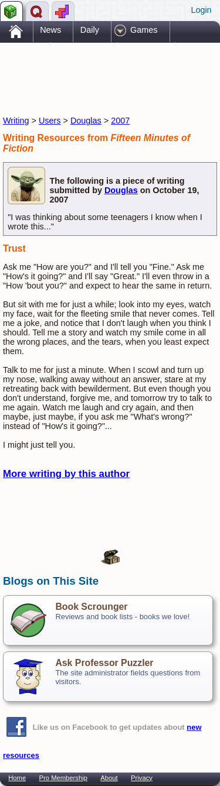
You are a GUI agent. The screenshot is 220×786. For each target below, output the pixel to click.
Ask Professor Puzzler (104, 663)
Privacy (142, 777)
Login (201, 10)
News (50, 30)
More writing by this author (66, 473)
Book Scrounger (91, 607)
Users (50, 120)
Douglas (85, 120)
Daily (89, 30)
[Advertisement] (97, 69)
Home (17, 777)
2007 (120, 120)
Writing (16, 120)
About (108, 777)
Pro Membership (63, 777)
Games (143, 30)
